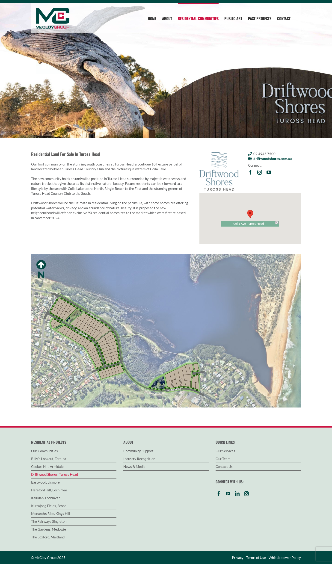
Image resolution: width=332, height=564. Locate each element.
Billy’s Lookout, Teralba (48, 459)
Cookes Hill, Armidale (47, 466)
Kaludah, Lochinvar (45, 498)
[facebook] (250, 172)
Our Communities (44, 451)
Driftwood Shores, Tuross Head (54, 474)
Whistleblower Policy (285, 557)
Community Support (138, 451)
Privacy (237, 557)
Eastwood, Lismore (45, 482)
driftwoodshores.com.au (272, 159)
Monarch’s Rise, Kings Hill (50, 513)
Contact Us (224, 466)
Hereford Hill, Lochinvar (49, 490)
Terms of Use (256, 557)
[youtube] (269, 172)
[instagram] (259, 172)
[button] (250, 214)
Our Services (225, 451)
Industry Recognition (139, 459)
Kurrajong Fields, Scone (48, 506)
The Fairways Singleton (48, 521)
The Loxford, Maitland (48, 537)
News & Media (134, 466)
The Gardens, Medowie (48, 529)
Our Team (223, 459)
